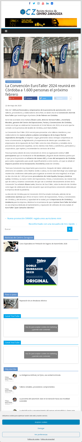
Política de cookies (33, 439)
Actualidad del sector (13, 82)
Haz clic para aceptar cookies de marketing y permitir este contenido (41, 328)
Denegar (41, 428)
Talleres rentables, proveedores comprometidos (37, 387)
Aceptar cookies (41, 422)
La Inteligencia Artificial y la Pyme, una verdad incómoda (39, 375)
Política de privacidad (47, 439)
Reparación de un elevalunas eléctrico (33, 301)
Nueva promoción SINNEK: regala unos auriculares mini (33, 218)
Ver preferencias (41, 434)
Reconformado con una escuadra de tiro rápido (53, 224)
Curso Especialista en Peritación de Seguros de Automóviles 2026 (43, 244)
